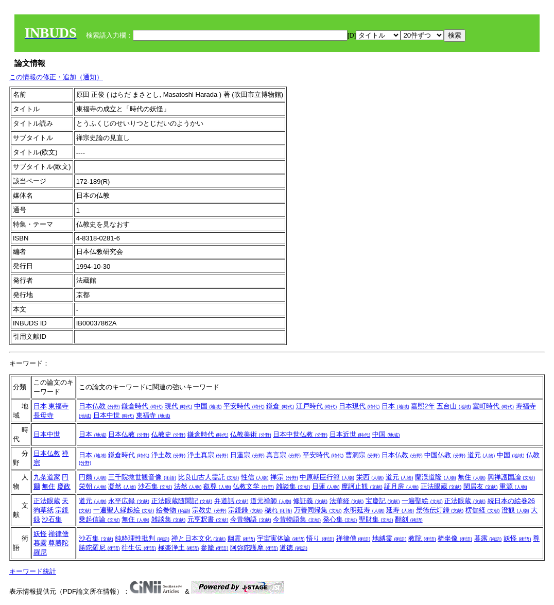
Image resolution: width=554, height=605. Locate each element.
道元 (481, 455)
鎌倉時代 (142, 406)
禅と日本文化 (198, 538)
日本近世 (350, 434)
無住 (48, 486)
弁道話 (231, 501)
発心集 (340, 519)
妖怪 (40, 534)
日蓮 (326, 486)
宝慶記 (383, 501)
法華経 (347, 501)
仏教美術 (250, 434)
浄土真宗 (208, 455)
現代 (179, 406)
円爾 (93, 477)
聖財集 (376, 519)
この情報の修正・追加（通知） (56, 77)
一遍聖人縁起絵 (123, 510)
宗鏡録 (245, 510)
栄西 (370, 477)
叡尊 (217, 486)
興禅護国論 (511, 477)
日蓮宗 (247, 455)
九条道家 (46, 477)
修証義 (310, 501)
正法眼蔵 (441, 486)
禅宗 (284, 477)
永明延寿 (364, 510)
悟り (320, 538)
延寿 (400, 510)
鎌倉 (280, 406)
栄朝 (93, 486)
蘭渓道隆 (435, 477)
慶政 (64, 486)
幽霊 (241, 538)
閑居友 (480, 486)
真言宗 (283, 455)
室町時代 (493, 406)
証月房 (401, 486)
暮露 (40, 543)
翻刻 (409, 519)
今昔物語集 (297, 519)
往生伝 (139, 547)
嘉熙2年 (423, 406)
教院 (422, 538)
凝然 (122, 486)
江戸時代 (316, 406)
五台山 (454, 406)
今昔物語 (250, 519)
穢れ (278, 510)
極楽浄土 (178, 547)
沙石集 (155, 486)
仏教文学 (253, 486)
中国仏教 (444, 455)
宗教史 (209, 510)
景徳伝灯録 (440, 510)
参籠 (215, 547)
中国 (208, 406)
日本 (40, 406)
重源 (513, 486)
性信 (255, 477)
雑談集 (293, 486)
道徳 (293, 547)
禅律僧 (58, 534)
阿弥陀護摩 (254, 547)
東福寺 (58, 406)
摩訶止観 (362, 486)
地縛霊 (389, 538)
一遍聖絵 (422, 501)
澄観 (515, 510)
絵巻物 (173, 510)
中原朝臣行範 (327, 477)
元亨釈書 (208, 519)
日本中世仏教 (300, 434)
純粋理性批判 (142, 538)
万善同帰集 (318, 510)
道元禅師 (270, 501)
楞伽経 (482, 510)
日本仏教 (99, 406)
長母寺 (43, 415)
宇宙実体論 (281, 538)
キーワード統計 (32, 571)
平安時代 (244, 406)
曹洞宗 (362, 455)
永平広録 (128, 501)
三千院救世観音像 (142, 477)
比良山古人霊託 (208, 477)
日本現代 (359, 406)
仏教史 (168, 434)
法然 (188, 486)
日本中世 (113, 415)
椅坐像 (455, 538)
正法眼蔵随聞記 (182, 501)
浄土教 (168, 455)
